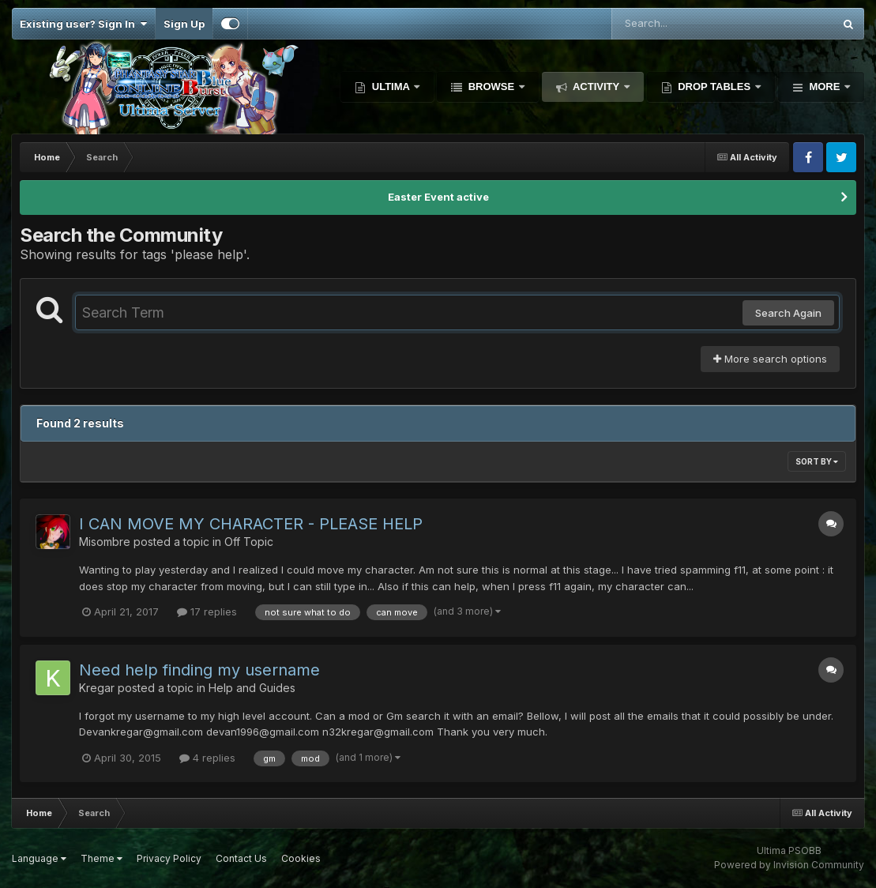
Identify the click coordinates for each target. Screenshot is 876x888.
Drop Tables (714, 86)
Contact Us (241, 858)
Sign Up (184, 23)
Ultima (390, 86)
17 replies (207, 611)
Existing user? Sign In (83, 24)
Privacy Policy (169, 858)
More (824, 86)
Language (39, 858)
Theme (101, 858)
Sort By (816, 461)
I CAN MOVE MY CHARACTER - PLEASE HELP (251, 523)
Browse (491, 86)
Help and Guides (252, 687)
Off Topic (248, 541)
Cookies (301, 858)
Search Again (788, 313)
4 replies (207, 757)
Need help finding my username (199, 669)
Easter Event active (438, 196)
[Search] (679, 24)
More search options (770, 358)
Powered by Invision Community (789, 865)
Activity (596, 86)
